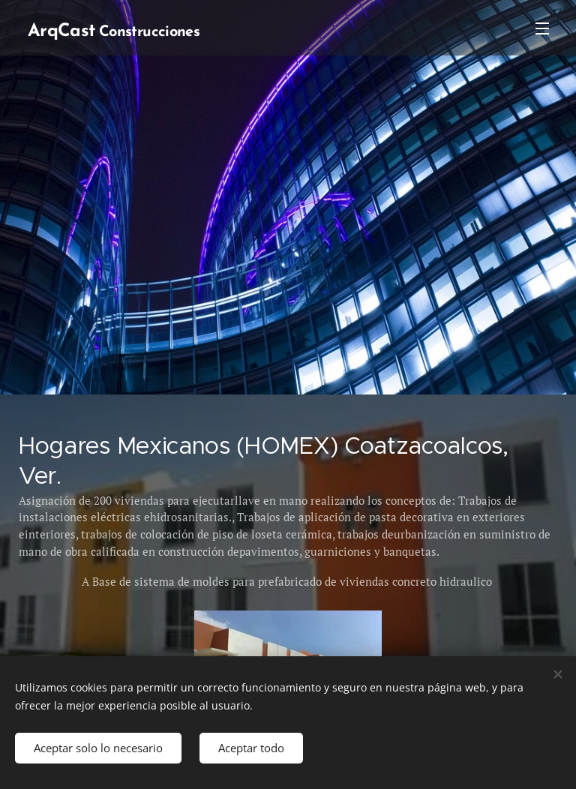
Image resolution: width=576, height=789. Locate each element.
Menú (542, 28)
